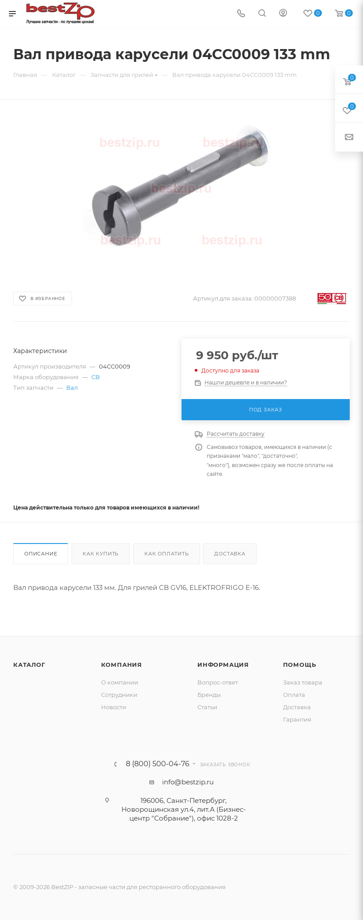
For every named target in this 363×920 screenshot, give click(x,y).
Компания (121, 664)
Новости (113, 707)
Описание (40, 554)
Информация (223, 664)
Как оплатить (166, 554)
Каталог (29, 664)
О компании (119, 682)
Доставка (229, 554)
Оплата (294, 694)
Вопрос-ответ (217, 682)
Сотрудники (119, 694)
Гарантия (297, 719)
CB (95, 376)
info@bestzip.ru (188, 782)
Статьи (207, 707)
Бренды (209, 694)
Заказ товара (302, 682)
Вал (72, 387)
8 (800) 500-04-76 (157, 764)
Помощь (299, 664)
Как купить (101, 554)
